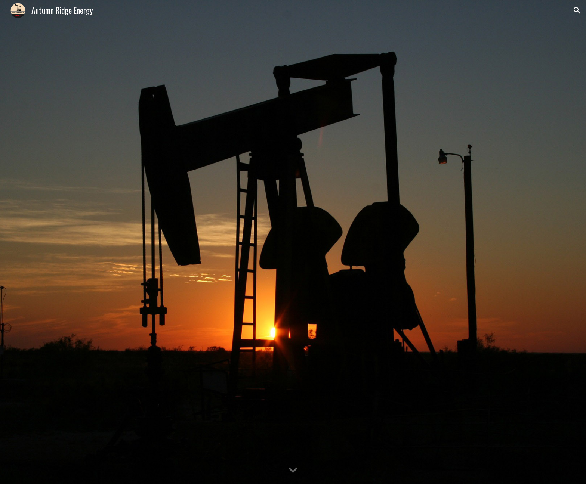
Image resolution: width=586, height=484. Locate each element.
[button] (577, 10)
